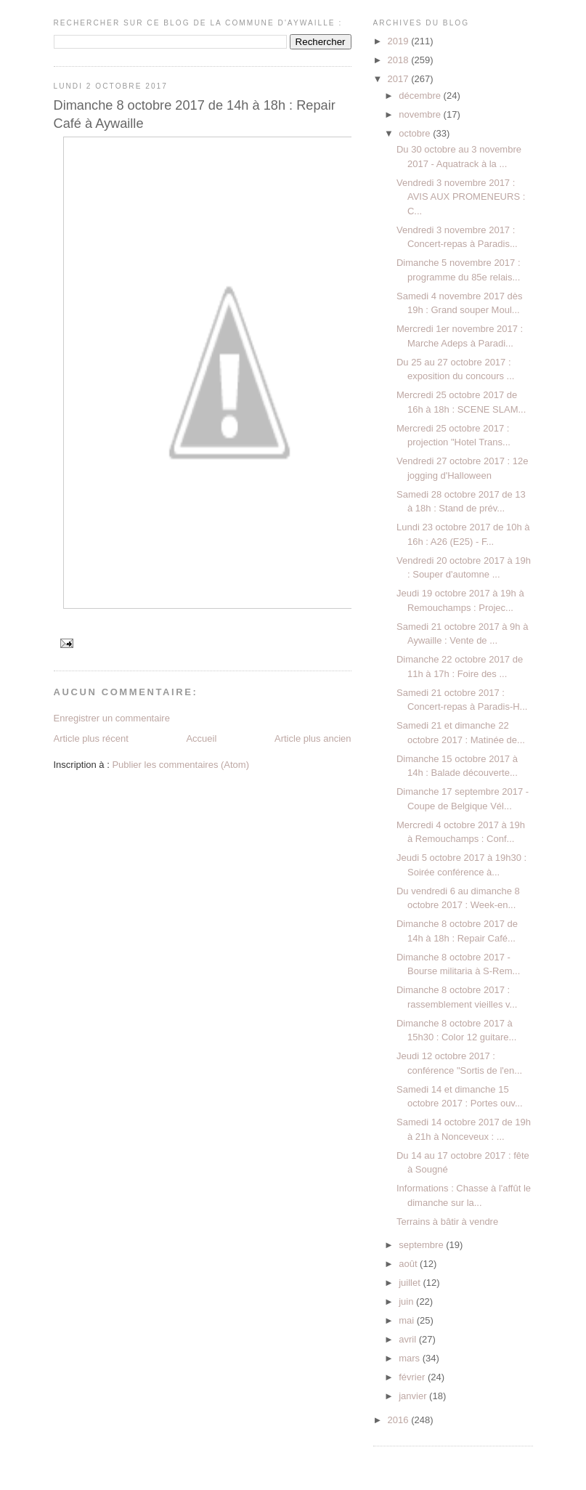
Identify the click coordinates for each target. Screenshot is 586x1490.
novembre (421, 114)
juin (407, 1301)
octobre (416, 133)
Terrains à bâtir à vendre (447, 1221)
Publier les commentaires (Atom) (180, 764)
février (413, 1377)
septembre (422, 1244)
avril (408, 1339)
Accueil (201, 738)
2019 (400, 41)
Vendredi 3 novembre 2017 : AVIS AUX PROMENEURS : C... (460, 196)
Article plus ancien (312, 738)
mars (411, 1358)
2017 (400, 78)
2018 (400, 59)
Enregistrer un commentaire (112, 718)
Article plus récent (91, 738)
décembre (421, 95)
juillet (411, 1282)
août (409, 1263)
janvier (414, 1395)
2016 (400, 1419)
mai (408, 1320)
